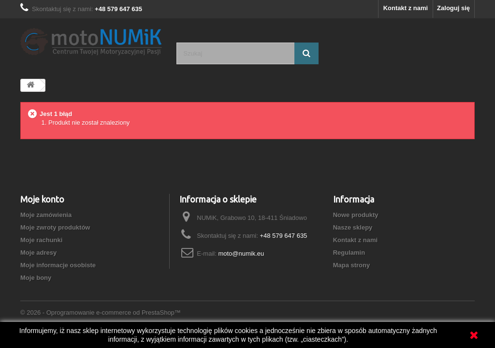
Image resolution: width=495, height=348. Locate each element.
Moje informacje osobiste (58, 265)
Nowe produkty (356, 214)
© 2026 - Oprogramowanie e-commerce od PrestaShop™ (100, 312)
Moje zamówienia (46, 214)
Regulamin (349, 252)
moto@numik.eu (241, 253)
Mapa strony (351, 265)
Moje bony (35, 277)
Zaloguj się (453, 8)
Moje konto (42, 199)
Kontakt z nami (405, 8)
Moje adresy (38, 252)
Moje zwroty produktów (55, 227)
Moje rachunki (41, 240)
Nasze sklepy (353, 227)
